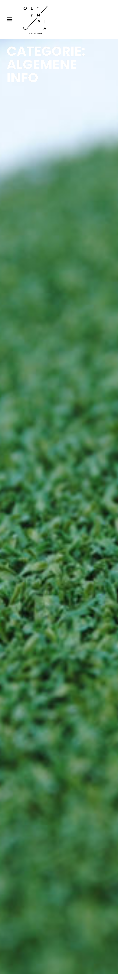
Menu (11, 19)
